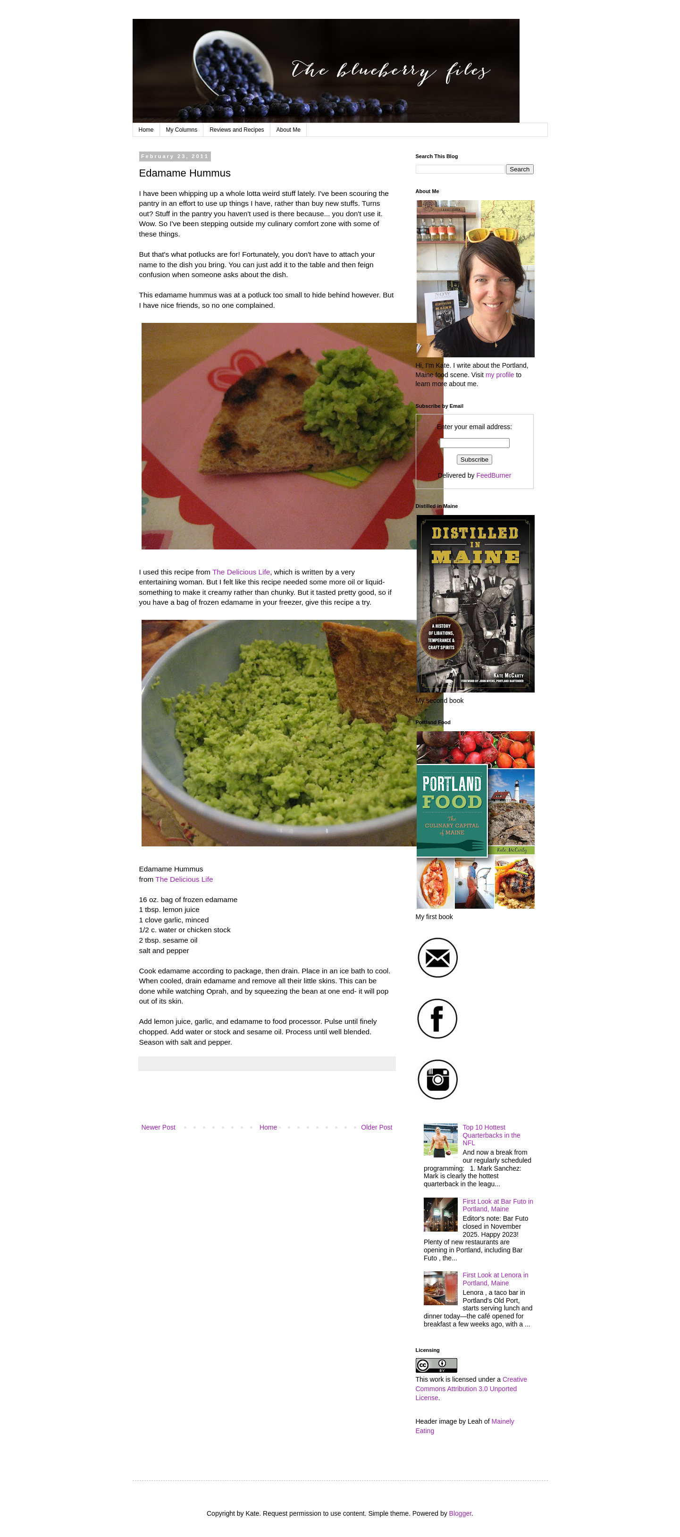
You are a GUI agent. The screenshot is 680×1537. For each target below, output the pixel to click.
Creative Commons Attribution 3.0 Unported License (472, 1389)
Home (146, 130)
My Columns (182, 130)
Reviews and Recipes (237, 130)
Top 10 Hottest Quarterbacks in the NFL (491, 1135)
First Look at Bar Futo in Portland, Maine (498, 1205)
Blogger (460, 1513)
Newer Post (159, 1127)
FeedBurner (493, 475)
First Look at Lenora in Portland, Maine (496, 1279)
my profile (500, 375)
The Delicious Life (241, 572)
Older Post (376, 1127)
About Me (289, 130)
